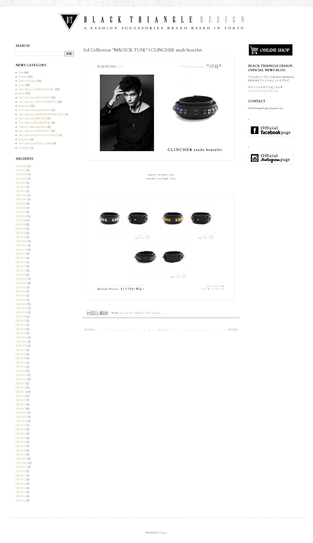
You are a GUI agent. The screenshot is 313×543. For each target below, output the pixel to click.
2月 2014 (20, 366)
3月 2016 (20, 295)
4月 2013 (20, 396)
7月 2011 (20, 479)
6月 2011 (20, 484)
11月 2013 (21, 375)
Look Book (24, 139)
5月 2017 (20, 262)
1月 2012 (20, 454)
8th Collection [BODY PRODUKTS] (38, 135)
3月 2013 (20, 400)
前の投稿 (233, 329)
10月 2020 (21, 178)
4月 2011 (20, 492)
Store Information (27, 81)
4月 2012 (20, 446)
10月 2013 (21, 379)
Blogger (163, 532)
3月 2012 (20, 450)
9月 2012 (20, 425)
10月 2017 (21, 249)
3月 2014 (20, 362)
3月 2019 (20, 208)
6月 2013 (20, 392)
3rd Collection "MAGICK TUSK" (135, 313)
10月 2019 (21, 199)
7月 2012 (20, 433)
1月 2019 (20, 212)
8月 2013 (20, 383)
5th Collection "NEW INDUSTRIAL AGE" (41, 114)
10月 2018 (21, 216)
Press (21, 72)
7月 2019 (20, 203)
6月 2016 (20, 287)
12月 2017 (21, 241)
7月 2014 (20, 350)
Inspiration (24, 106)
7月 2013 (20, 387)
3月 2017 (20, 270)
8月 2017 (20, 254)
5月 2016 (20, 291)
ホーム (161, 329)
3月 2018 (20, 237)
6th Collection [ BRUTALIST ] (35, 131)
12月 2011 (21, 458)
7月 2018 (20, 220)
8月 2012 (20, 429)
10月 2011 (21, 467)
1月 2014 (20, 371)
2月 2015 (20, 333)
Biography (24, 147)
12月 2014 (21, 337)
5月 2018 (20, 228)
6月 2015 (20, 320)
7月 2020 (20, 187)
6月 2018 (20, 224)
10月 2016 (21, 283)
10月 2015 (21, 312)
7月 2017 (20, 258)
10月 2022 (21, 166)
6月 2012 (20, 438)
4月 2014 (20, 358)
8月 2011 (20, 475)
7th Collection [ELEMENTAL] (35, 122)
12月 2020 (21, 174)
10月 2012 (21, 421)
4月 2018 (20, 233)
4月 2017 (20, 266)
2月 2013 (20, 404)
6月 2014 (20, 354)
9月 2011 (20, 471)
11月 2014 (21, 341)
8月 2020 (20, 183)
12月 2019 (21, 195)
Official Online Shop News (33, 127)
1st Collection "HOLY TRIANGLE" (38, 102)
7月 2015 (20, 316)
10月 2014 (21, 345)
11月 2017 (21, 245)
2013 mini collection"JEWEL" (34, 110)
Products (156, 313)
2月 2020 (20, 191)
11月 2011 (21, 463)
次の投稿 (89, 329)
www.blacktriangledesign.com (263, 90)
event (22, 85)
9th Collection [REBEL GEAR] (35, 143)
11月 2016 (21, 279)
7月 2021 (20, 170)
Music (22, 93)
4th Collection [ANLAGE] (33, 118)
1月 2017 (20, 275)
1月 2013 (20, 408)
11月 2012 (21, 417)
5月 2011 (20, 488)
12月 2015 (21, 304)
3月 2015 (20, 329)
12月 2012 (21, 412)
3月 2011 (20, 496)
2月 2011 (20, 500)
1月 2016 (20, 300)
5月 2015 (20, 325)
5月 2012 (20, 442)
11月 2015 (21, 308)
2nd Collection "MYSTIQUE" (34, 97)
